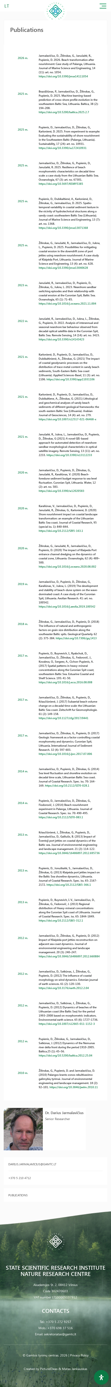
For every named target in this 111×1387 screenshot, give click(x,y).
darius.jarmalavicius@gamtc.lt (32, 1164)
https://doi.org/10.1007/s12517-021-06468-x (67, 419)
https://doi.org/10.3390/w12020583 (61, 491)
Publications (18, 1195)
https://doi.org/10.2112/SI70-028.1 (67, 785)
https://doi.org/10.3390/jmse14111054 (63, 76)
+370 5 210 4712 (19, 1178)
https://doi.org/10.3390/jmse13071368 (63, 228)
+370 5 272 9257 (58, 1322)
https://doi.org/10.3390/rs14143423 (61, 339)
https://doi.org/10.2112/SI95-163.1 (61, 530)
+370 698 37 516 (60, 1328)
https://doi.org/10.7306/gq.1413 (76, 638)
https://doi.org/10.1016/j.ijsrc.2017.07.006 (65, 754)
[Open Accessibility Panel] (101, 1377)
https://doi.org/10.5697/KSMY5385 (61, 183)
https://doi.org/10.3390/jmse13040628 (63, 267)
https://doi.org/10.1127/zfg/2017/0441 (63, 718)
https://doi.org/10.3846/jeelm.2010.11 (74, 1087)
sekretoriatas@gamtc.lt (60, 1334)
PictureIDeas (49, 1369)
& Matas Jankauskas (72, 1369)
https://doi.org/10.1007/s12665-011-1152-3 (67, 1024)
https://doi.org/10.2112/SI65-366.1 (69, 884)
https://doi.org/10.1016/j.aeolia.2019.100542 (67, 606)
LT (6, 6)
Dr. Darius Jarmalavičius (64, 1112)
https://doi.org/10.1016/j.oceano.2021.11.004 (67, 303)
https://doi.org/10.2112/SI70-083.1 (61, 817)
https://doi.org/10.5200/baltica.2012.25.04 (65, 1055)
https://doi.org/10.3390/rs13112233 (69, 455)
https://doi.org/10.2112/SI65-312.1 (61, 920)
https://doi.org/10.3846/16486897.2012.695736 (69, 853)
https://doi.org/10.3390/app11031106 (71, 379)
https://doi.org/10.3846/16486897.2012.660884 (69, 956)
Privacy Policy (79, 1355)
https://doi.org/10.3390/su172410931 (63, 148)
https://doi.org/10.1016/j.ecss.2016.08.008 (65, 682)
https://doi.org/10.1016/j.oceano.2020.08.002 (67, 566)
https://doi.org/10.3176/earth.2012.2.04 (64, 988)
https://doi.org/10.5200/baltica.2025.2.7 (64, 112)
